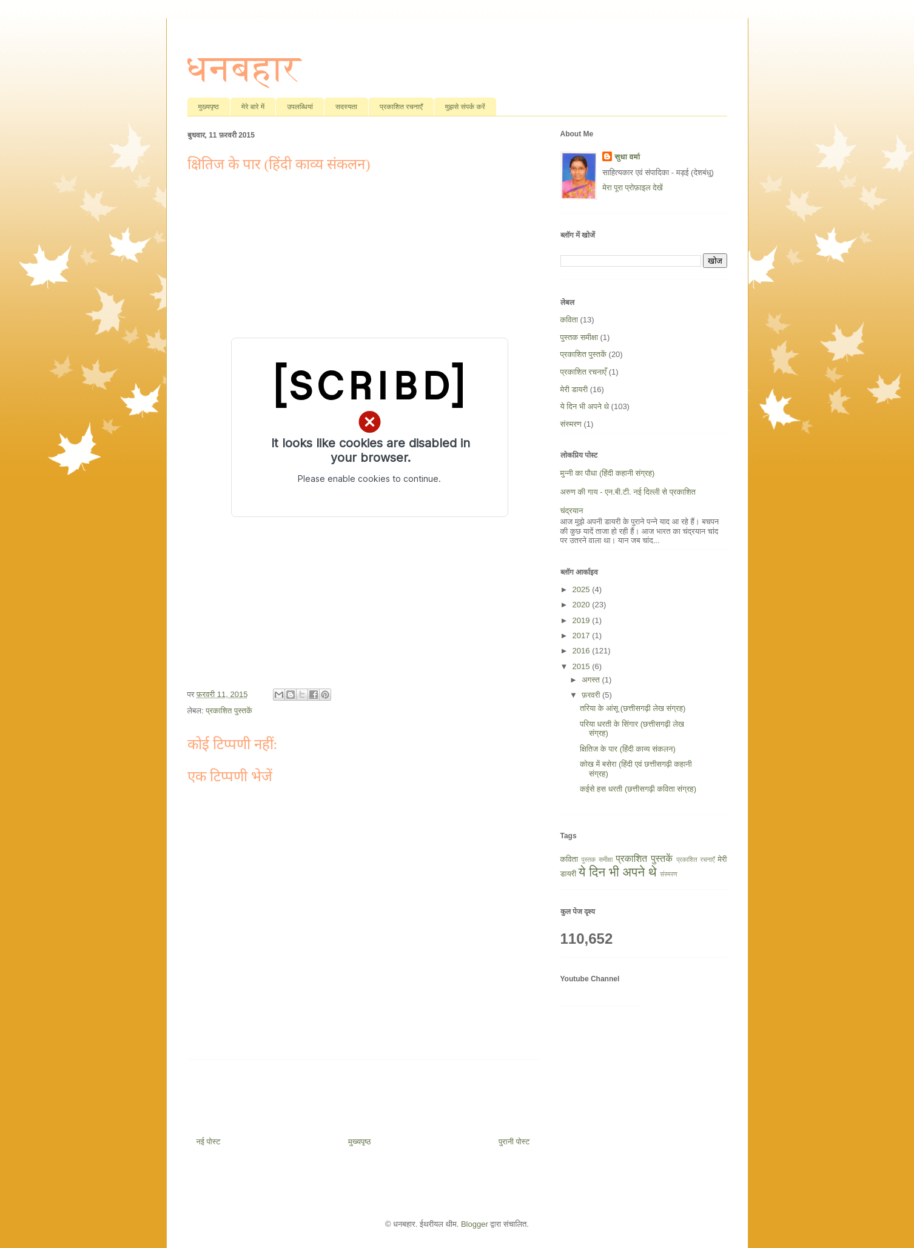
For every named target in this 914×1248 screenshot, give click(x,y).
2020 (583, 604)
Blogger (474, 1224)
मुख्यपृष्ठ (208, 106)
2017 (583, 635)
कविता (569, 319)
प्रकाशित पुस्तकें (229, 710)
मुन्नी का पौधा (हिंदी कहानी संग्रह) (607, 473)
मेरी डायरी (574, 389)
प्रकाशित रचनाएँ (401, 106)
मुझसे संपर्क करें (465, 106)
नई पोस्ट (209, 1141)
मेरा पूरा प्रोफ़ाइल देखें (632, 187)
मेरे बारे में (252, 106)
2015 (583, 666)
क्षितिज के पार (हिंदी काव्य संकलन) (628, 748)
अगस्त (592, 679)
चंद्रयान (571, 510)
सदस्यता (346, 106)
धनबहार (244, 68)
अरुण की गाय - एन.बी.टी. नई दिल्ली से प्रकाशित (628, 491)
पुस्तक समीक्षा (579, 337)
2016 (583, 650)
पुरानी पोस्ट (514, 1141)
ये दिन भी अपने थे (584, 406)
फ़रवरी (592, 694)
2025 (583, 589)
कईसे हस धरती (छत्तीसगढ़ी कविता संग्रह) (638, 788)
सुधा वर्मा (627, 156)
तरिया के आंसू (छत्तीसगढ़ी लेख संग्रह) (632, 708)
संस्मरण (571, 424)
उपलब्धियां (300, 106)
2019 (583, 620)
